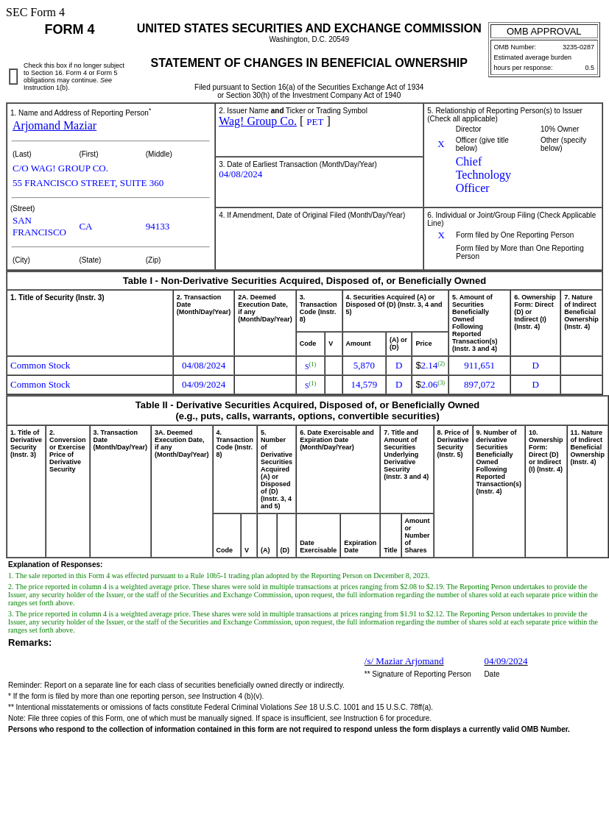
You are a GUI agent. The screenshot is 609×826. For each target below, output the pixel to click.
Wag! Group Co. (258, 121)
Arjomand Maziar (54, 125)
